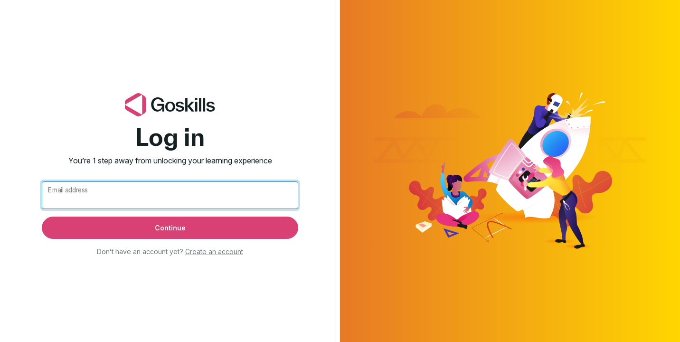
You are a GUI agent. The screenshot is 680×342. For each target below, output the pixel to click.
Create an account (214, 251)
